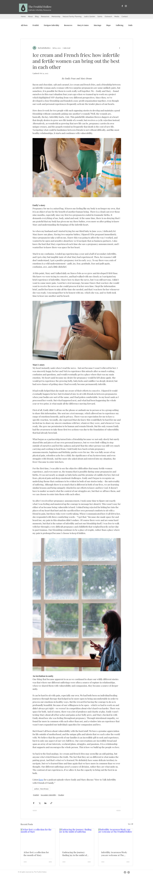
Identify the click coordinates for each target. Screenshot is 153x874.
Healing (61, 795)
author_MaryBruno (41, 789)
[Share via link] (51, 803)
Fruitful (36, 795)
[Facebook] (122, 6)
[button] (30, 16)
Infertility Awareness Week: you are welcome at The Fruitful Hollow (114, 854)
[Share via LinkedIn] (45, 803)
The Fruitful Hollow (40, 6)
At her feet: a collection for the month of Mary (36, 854)
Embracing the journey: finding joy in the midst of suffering (74, 854)
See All (130, 824)
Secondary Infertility (48, 795)
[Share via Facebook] (34, 803)
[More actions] (119, 47)
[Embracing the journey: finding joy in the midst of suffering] (76, 838)
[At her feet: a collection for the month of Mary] (38, 838)
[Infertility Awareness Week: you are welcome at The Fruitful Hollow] (115, 838)
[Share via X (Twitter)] (39, 803)
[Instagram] (126, 6)
